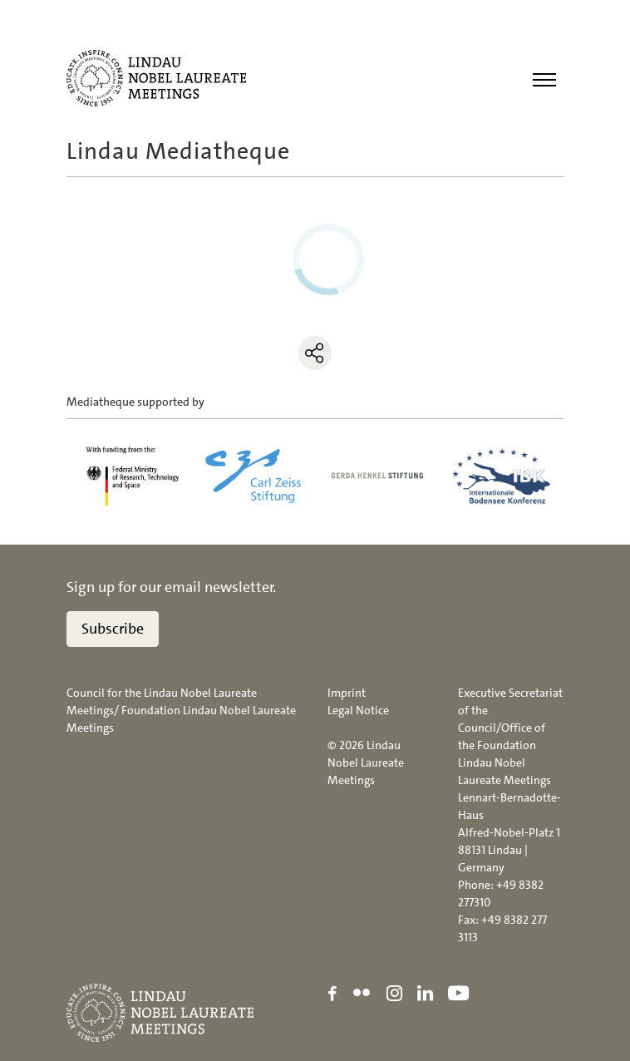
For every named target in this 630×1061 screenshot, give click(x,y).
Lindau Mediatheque (178, 151)
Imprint (346, 692)
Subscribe (112, 629)
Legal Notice (358, 710)
